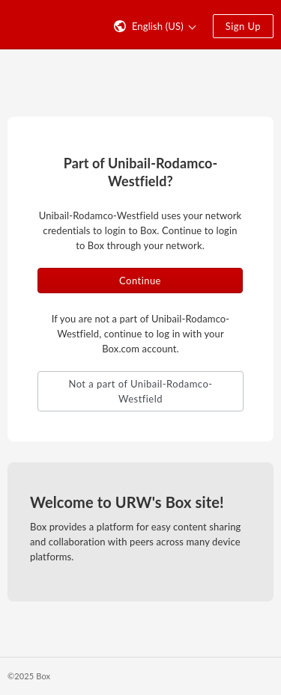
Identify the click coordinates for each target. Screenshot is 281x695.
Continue (140, 281)
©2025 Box (28, 676)
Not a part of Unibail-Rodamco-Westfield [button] (140, 391)
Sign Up (243, 26)
